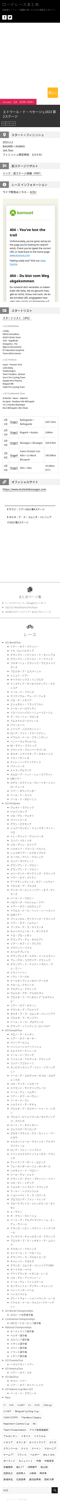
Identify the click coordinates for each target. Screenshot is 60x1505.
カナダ (52, 1442)
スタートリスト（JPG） (17, 318)
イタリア (8, 1442)
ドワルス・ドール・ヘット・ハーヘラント (32, 910)
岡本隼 (43, 1473)
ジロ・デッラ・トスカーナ (24, 1084)
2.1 (4, 123)
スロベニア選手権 (19, 1339)
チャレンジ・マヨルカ (22, 1261)
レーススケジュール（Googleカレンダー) (25, 603)
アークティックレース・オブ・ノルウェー (32, 881)
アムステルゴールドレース (24, 721)
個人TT (20, 1467)
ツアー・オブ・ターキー (23, 1038)
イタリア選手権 (18, 1356)
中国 (38, 1460)
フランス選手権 (18, 1352)
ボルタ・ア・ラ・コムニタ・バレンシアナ (32, 1013)
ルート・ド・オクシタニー (24, 1125)
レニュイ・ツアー (19, 675)
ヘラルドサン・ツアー (22, 1364)
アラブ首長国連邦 (38, 1430)
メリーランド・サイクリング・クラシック (32, 873)
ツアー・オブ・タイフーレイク (26, 1385)
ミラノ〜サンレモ (19, 758)
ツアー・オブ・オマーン (23, 1005)
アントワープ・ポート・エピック (28, 1162)
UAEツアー (16, 778)
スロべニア (50, 1448)
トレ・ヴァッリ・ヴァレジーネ (26, 836)
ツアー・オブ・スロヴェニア (25, 906)
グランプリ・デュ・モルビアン (26, 939)
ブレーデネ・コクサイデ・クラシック (30, 960)
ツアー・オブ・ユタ (20, 1372)
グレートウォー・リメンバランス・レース (32, 1298)
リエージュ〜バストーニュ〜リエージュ (31, 712)
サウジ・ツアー (18, 1381)
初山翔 (44, 1467)
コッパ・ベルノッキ (21, 840)
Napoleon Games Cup (16, 1423)
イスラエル (40, 1436)
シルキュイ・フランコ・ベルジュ (28, 848)
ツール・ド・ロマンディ (23, 708)
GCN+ (33, 192)
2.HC (37, 1405)
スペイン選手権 (18, 1348)
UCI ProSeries (12, 803)
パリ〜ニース (17, 766)
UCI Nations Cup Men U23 (19, 1389)
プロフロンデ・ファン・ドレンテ (28, 1199)
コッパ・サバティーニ (22, 861)
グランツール (10, 1448)
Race (7, 1397)
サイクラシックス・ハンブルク (26, 679)
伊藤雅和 (8, 1467)
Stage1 (14, 422)
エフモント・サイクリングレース (28, 1088)
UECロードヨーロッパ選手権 (25, 1323)
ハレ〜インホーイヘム (22, 1290)
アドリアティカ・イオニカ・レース (29, 1273)
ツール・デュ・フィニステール (26, 1282)
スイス (24, 1448)
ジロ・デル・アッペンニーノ (25, 1277)
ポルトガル (49, 1454)
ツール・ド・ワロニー (22, 898)
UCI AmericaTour (14, 1368)
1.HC (11, 1405)
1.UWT (21, 1405)
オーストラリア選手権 (22, 1331)
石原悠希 (21, 1479)
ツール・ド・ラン (19, 1100)
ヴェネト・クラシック (22, 807)
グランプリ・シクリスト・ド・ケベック (31, 659)
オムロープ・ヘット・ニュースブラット (31, 774)
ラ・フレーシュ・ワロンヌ (24, 716)
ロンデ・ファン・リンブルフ (25, 1150)
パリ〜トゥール (18, 820)
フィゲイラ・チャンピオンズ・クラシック (32, 1236)
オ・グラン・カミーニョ (23, 1216)
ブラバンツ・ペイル (21, 947)
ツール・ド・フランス (22, 692)
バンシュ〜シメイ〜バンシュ (25, 1046)
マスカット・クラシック (23, 1249)
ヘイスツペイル (18, 1294)
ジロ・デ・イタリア (20, 700)
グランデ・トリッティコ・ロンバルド (30, 1026)
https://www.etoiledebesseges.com (24, 489)
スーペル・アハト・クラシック (26, 857)
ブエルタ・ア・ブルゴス (23, 886)
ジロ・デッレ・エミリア (23, 844)
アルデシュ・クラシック (23, 989)
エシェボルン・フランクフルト (26, 704)
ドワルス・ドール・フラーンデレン (29, 737)
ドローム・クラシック (22, 985)
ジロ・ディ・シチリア (22, 1183)
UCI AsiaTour (12, 1376)
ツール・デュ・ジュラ (22, 1174)
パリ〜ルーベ (17, 725)
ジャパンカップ (18, 811)
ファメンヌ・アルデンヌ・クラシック (30, 1059)
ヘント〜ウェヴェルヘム (23, 741)
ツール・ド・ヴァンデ (22, 1055)
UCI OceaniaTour (14, 1360)
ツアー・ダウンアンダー (23, 791)
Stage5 (14, 468)
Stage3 (14, 443)
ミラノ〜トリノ (18, 972)
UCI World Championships (19, 1310)
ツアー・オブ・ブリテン (23, 877)
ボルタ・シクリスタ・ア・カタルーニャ (31, 754)
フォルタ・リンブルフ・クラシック (29, 1187)
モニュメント (26, 1460)
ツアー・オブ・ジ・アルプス (25, 943)
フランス (10, 123)
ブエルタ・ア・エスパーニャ (25, 671)
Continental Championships (20, 1319)
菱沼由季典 (35, 1479)
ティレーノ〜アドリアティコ (25, 762)
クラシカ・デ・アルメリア (24, 1009)
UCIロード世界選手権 (21, 1315)
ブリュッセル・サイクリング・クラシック (32, 919)
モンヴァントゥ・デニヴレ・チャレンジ (31, 1286)
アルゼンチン (10, 1436)
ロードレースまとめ (20, 4)
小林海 (32, 1473)
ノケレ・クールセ (19, 976)
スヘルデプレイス (19, 952)
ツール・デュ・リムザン (23, 1092)
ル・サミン (16, 1211)
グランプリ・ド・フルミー (24, 869)
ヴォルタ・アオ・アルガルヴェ (26, 993)
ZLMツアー (16, 914)
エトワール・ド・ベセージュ (25, 1253)
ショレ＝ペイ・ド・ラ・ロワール (28, 1195)
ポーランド (9, 1460)
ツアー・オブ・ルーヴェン (24, 1096)
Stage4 (14, 455)
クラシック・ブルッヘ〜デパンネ (28, 749)
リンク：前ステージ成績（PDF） (22, 173)
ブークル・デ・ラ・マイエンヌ (26, 927)
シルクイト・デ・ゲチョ (23, 1104)
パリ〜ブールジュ (19, 1042)
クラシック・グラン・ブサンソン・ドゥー (32, 1178)
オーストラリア (37, 1442)
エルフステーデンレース (23, 1051)
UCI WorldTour (13, 642)
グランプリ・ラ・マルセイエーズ (28, 1257)
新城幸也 (8, 1479)
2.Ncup (47, 1405)
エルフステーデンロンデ (23, 1129)
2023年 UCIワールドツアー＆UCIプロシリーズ (28, 611)
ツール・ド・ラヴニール (23, 1393)
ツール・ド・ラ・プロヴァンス (26, 1022)
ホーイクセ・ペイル (21, 1269)
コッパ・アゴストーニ (22, 1063)
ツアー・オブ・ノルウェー (24, 923)
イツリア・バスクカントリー (25, 729)
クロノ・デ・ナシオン (22, 1034)
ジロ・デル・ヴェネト (22, 815)
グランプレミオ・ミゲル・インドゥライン (32, 956)
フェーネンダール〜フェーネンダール (30, 1166)
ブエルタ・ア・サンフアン (24, 1018)
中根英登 (49, 1460)
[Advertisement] (30, 54)
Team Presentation (14, 1430)
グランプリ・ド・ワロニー (24, 865)
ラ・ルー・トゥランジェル (24, 1191)
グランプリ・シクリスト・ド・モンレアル (32, 655)
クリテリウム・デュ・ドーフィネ (28, 696)
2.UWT (7, 1411)
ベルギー (34, 1454)
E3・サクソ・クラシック (23, 745)
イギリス (25, 1436)
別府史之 (8, 1473)
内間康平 (32, 1467)
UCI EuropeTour (13, 1030)
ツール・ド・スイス (21, 795)
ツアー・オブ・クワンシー (24, 646)
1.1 (4, 1405)
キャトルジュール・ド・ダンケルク (29, 931)
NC (34, 1423)
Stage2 (14, 432)
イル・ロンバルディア (22, 650)
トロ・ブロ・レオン (21, 935)
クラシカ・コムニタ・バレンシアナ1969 (31, 1265)
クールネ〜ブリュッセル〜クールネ (29, 980)
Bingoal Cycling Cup (27, 1411)
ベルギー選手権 (18, 1335)
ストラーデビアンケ (20, 770)
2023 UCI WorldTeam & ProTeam (21, 607)
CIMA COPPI (10, 1417)
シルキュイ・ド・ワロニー (24, 1170)
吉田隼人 (21, 1473)
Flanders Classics (31, 1417)
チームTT (8, 1454)
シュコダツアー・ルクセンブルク (28, 853)
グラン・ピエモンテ (21, 824)
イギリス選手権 (18, 1343)
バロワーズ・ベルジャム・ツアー (27, 902)
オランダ (21, 1442)
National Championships (18, 1327)
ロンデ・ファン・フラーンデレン (28, 733)
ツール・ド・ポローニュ (23, 799)
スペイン (36, 1448)
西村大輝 (49, 1479)
